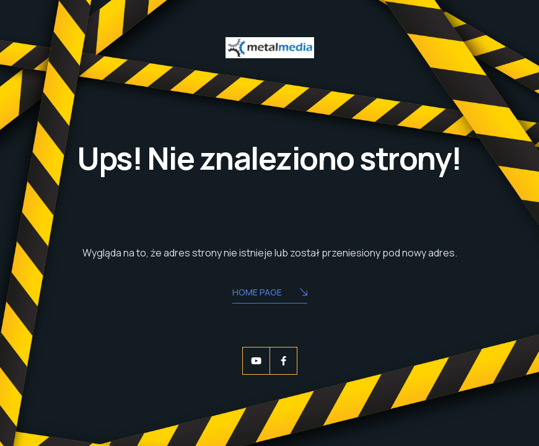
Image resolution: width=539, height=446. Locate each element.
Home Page (269, 293)
